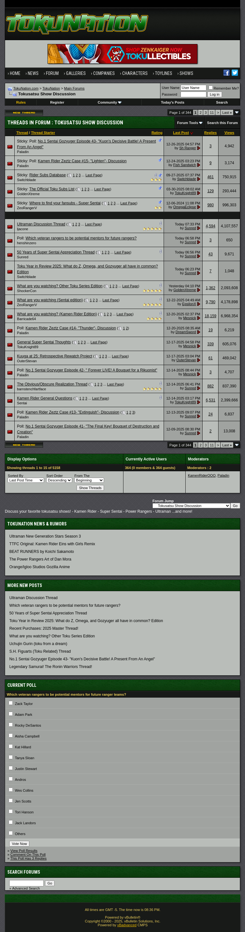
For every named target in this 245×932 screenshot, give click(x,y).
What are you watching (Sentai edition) (50, 300)
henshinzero (26, 243)
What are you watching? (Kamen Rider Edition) (57, 314)
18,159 (211, 316)
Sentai (22, 403)
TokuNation (51, 88)
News (33, 73)
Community (110, 102)
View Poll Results (24, 851)
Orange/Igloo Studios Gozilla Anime (39, 567)
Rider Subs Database (47, 175)
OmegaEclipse (184, 207)
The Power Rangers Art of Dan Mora (40, 559)
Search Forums (23, 872)
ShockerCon (26, 291)
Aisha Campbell (27, 736)
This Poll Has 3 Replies (28, 858)
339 (210, 344)
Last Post (181, 133)
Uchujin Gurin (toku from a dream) (38, 644)
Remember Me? (224, 88)
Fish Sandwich (184, 165)
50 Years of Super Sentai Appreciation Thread (55, 252)
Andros (20, 780)
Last (227, 112)
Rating (157, 133)
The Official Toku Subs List (52, 189)
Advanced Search (26, 888)
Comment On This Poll (28, 854)
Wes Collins (24, 790)
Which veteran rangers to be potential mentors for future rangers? (81, 238)
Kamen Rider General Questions (44, 398)
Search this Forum (222, 123)
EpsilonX (189, 304)
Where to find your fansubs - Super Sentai (64, 203)
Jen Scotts (23, 801)
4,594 (210, 226)
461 (210, 177)
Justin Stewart (26, 769)
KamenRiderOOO (202, 475)
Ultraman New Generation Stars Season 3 (45, 536)
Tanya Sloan (24, 758)
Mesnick (189, 318)
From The (81, 476)
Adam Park (23, 714)
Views (229, 133)
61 (210, 358)
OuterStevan (27, 361)
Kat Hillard (23, 747)
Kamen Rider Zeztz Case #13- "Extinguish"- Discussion (72, 412)
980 (210, 205)
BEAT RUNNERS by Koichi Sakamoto (41, 551)
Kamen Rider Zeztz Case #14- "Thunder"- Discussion (71, 328)
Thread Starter (43, 133)
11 (212, 112)
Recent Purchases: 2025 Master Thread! (43, 628)
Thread (22, 133)
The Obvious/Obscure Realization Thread (52, 384)
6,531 (210, 400)
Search (222, 102)
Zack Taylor (24, 704)
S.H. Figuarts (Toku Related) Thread (40, 651)
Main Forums (74, 88)
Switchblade (26, 180)
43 (210, 254)
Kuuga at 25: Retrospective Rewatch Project (54, 356)
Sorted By (15, 476)
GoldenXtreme (28, 194)
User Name (171, 88)
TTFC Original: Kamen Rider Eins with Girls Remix (52, 544)
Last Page (93, 175)
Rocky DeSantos (28, 725)
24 (210, 414)
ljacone (22, 229)
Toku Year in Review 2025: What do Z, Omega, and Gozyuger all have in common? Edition (86, 621)
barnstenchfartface (31, 389)
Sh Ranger (187, 148)
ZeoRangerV (27, 208)
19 (210, 330)
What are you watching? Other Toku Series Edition (59, 286)
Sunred (190, 228)
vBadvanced (127, 925)
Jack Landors (25, 823)
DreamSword (185, 332)
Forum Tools (187, 123)
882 (210, 386)
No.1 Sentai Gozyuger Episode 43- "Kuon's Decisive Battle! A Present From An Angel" (82, 659)
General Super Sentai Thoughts (44, 342)
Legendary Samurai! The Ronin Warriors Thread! (50, 666)
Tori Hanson (24, 812)
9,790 (210, 302)
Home (15, 73)
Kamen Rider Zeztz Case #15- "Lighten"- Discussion (82, 161)
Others (20, 834)
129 (210, 191)
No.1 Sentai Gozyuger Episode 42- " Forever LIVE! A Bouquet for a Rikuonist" (91, 370)
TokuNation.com (26, 88)
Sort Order (54, 476)
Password (169, 94)
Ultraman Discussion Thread (41, 224)
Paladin (23, 152)
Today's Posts (172, 102)
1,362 (210, 288)
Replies (210, 133)
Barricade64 (26, 319)
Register (57, 102)
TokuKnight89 (185, 193)
